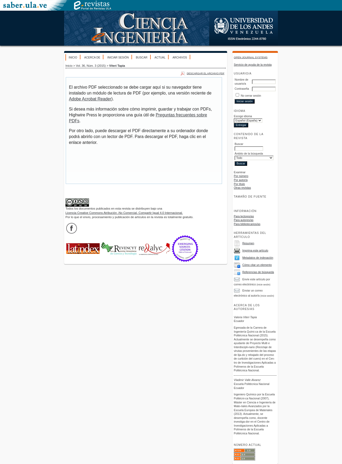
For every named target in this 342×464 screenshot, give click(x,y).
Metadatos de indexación (257, 257)
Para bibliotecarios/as (247, 224)
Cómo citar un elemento (257, 265)
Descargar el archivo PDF (205, 73)
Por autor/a (240, 180)
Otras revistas (242, 187)
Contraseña (242, 88)
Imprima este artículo (255, 250)
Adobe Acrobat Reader (90, 99)
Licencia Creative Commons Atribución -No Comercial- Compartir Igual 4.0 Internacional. (124, 212)
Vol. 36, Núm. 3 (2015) (91, 65)
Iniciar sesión (118, 57)
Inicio (73, 57)
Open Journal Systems (250, 57)
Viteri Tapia (117, 65)
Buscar (141, 57)
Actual (159, 57)
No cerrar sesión (251, 95)
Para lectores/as (244, 216)
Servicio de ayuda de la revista (253, 64)
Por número (241, 176)
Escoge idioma (243, 116)
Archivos (180, 57)
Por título (239, 184)
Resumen (248, 243)
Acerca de (92, 57)
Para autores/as (243, 220)
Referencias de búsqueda (258, 272)
